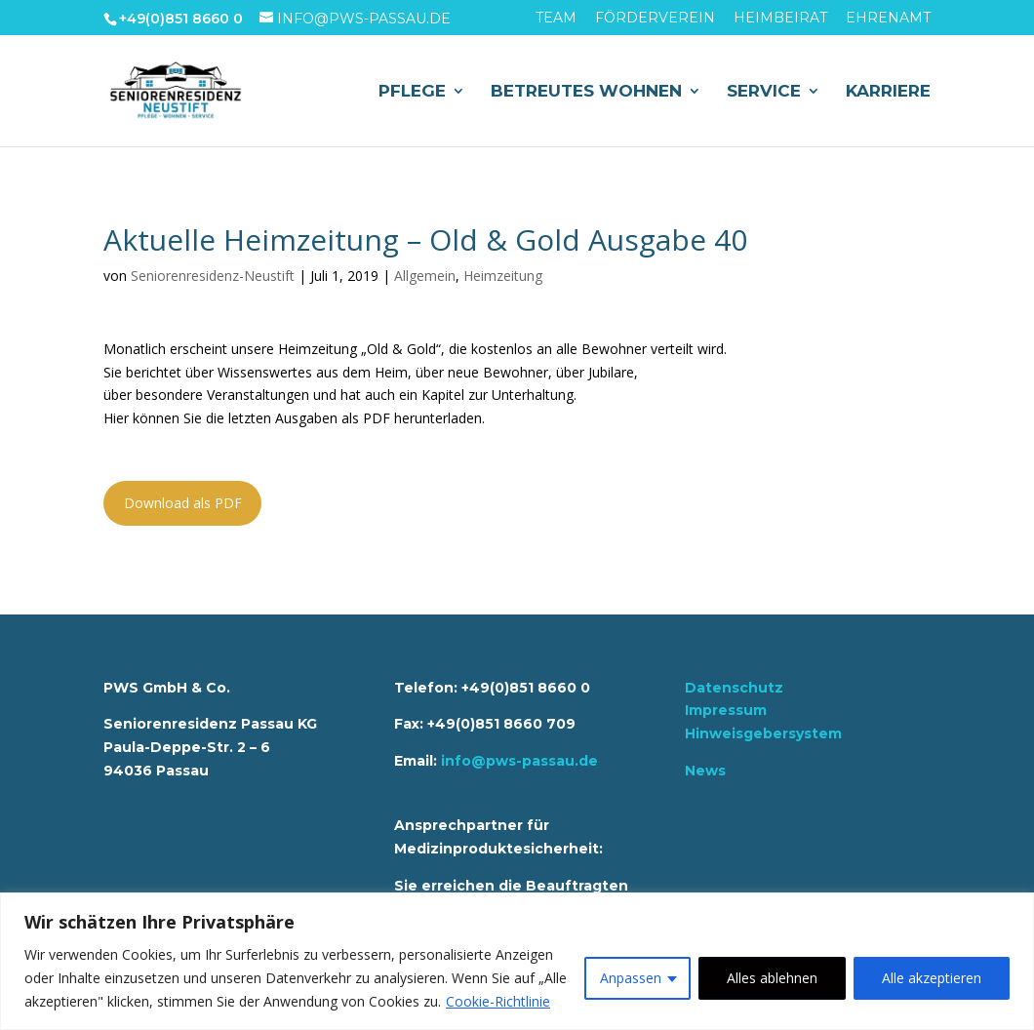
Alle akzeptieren (931, 978)
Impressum (726, 710)
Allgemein (425, 275)
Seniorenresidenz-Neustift (213, 275)
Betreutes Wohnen (586, 92)
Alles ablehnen (772, 978)
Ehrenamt (888, 18)
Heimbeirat (780, 18)
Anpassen (630, 978)
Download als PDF (183, 503)
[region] (517, 961)
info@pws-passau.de (519, 761)
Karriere (888, 92)
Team (556, 18)
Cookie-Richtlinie (498, 1001)
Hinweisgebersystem (763, 733)
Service (764, 92)
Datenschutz (734, 687)
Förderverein (655, 18)
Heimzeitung (502, 275)
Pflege (412, 92)
